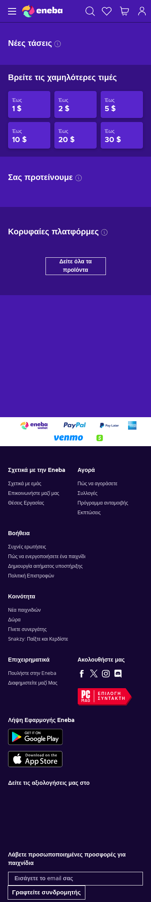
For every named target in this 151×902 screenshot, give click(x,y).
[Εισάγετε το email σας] (75, 878)
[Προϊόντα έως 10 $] (29, 135)
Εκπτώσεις (89, 512)
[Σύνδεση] (142, 11)
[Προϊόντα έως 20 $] (75, 135)
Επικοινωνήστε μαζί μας (33, 493)
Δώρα (14, 619)
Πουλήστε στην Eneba (32, 673)
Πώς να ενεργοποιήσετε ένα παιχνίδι (46, 556)
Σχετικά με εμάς (24, 483)
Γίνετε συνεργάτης (27, 629)
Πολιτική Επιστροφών (31, 575)
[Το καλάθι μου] (124, 11)
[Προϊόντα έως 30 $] (122, 135)
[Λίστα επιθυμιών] (107, 11)
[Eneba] (42, 11)
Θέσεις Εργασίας (26, 503)
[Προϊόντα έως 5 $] (122, 104)
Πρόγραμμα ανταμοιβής (103, 503)
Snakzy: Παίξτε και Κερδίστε (38, 639)
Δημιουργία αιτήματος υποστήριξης (45, 566)
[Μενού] (11, 11)
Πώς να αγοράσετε (98, 483)
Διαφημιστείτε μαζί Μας (32, 683)
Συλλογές (88, 493)
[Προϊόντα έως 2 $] (75, 104)
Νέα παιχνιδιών (24, 610)
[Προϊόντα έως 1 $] (29, 104)
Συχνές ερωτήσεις (27, 546)
